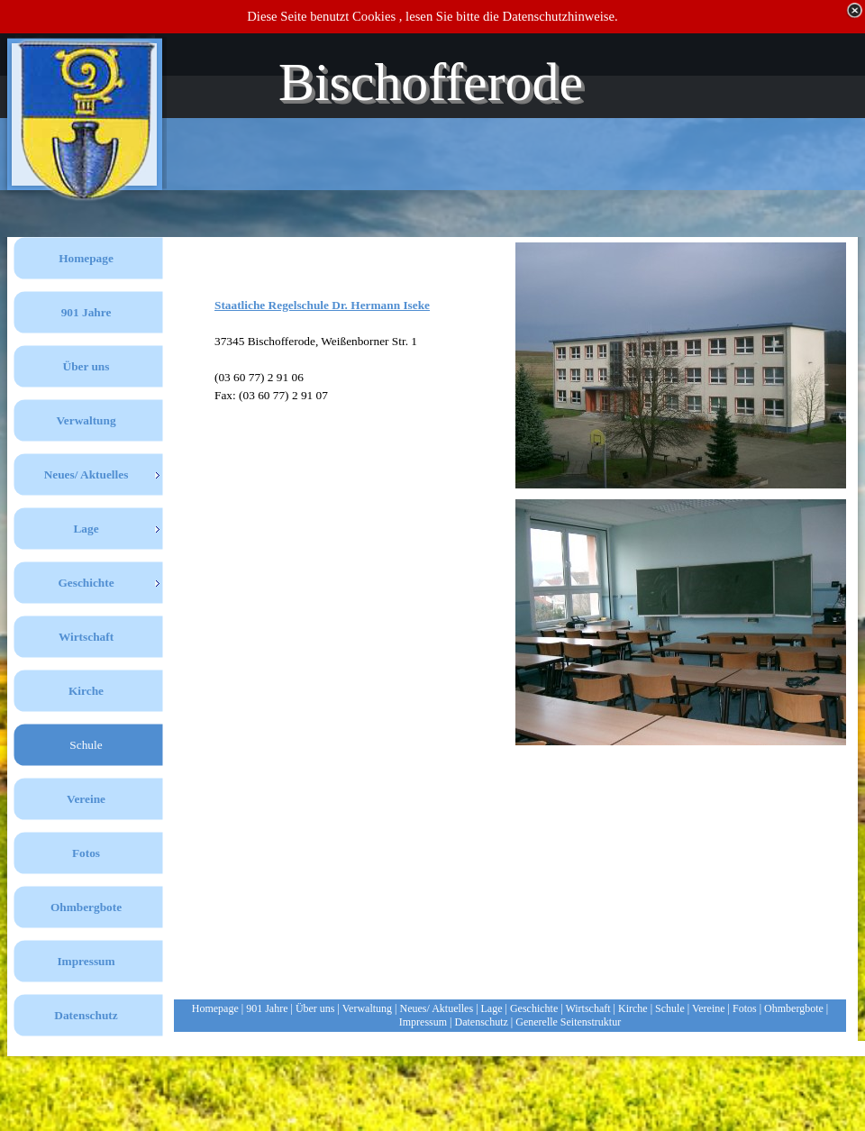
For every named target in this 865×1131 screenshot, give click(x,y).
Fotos (745, 1008)
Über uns (315, 1008)
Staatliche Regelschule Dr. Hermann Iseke (322, 305)
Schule (670, 1008)
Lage (492, 1008)
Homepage (215, 1008)
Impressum (423, 1022)
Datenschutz (481, 1022)
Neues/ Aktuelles (436, 1008)
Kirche (633, 1008)
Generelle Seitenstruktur (568, 1022)
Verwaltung (367, 1008)
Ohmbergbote (794, 1008)
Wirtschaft (587, 1008)
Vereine (708, 1008)
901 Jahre (266, 1008)
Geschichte (534, 1008)
